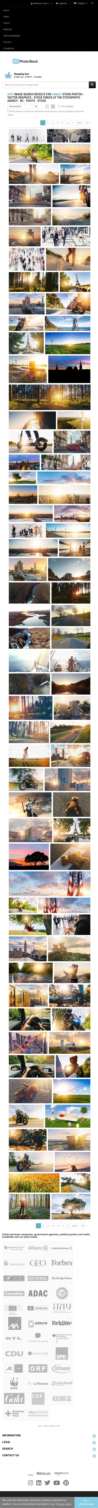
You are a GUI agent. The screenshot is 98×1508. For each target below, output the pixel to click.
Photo (6, 10)
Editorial (7, 29)
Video (6, 16)
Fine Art (7, 42)
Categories (8, 48)
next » (80, 123)
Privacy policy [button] (64, 1504)
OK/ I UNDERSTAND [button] (86, 1502)
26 (87, 123)
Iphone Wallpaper (11, 36)
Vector (6, 23)
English (80, 3)
